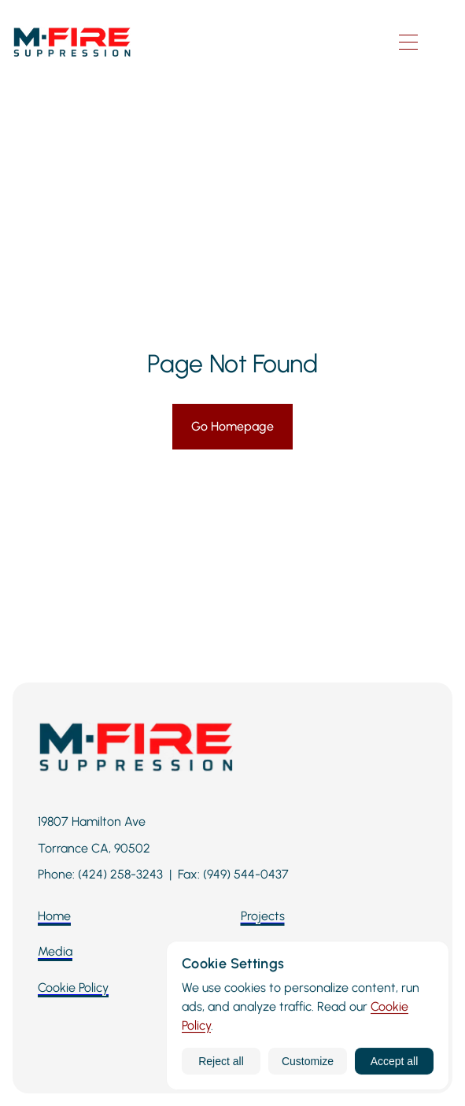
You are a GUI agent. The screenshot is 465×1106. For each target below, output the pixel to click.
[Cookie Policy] (73, 988)
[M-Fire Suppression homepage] (188, 42)
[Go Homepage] (232, 426)
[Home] (54, 916)
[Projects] (263, 916)
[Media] (55, 951)
